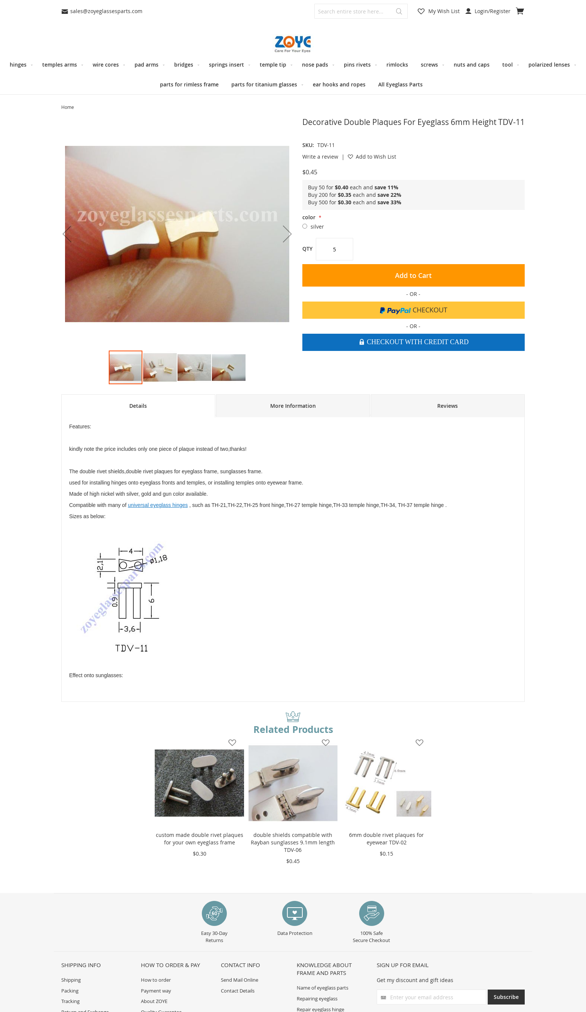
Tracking (70, 1001)
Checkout (413, 309)
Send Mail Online (239, 979)
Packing (69, 990)
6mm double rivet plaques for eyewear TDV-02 (386, 838)
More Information (293, 405)
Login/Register (488, 11)
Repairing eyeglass (317, 998)
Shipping (71, 979)
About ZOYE (154, 1001)
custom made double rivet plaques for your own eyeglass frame (199, 838)
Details (138, 405)
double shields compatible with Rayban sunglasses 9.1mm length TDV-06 (293, 842)
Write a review (320, 156)
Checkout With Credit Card (417, 342)
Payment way (156, 990)
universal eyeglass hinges (158, 505)
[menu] (293, 74)
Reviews (447, 405)
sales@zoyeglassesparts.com (101, 11)
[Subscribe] (506, 997)
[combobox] (361, 11)
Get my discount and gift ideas (415, 980)
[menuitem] (19, 64)
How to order (156, 979)
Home (67, 107)
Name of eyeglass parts (322, 987)
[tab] (138, 406)
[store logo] (293, 44)
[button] (67, 234)
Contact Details (238, 990)
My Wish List (444, 11)
